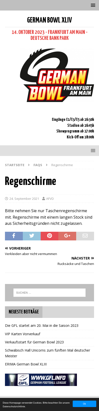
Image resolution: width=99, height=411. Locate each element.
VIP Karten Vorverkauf (22, 334)
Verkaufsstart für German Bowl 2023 (34, 342)
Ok (84, 403)
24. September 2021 (24, 198)
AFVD (50, 198)
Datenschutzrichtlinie (14, 406)
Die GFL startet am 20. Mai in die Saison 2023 (41, 325)
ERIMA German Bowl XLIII (26, 364)
